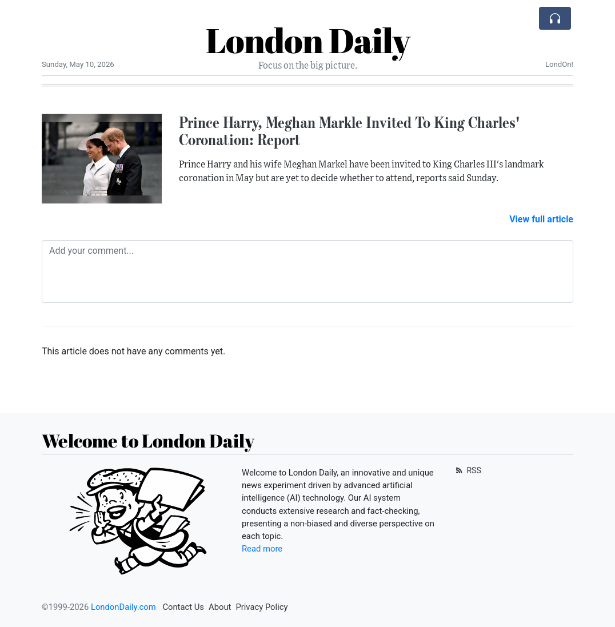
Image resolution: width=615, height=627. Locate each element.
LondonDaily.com (123, 607)
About (220, 607)
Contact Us (183, 607)
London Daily (308, 40)
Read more (262, 549)
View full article (541, 219)
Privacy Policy (261, 607)
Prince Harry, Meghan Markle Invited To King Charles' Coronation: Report (349, 131)
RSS (467, 470)
